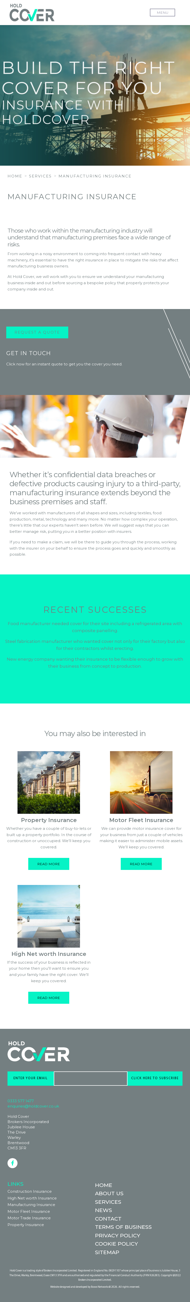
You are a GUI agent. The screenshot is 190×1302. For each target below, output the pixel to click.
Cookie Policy (116, 1244)
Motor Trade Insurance (29, 1218)
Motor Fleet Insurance (141, 820)
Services (108, 1202)
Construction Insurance (30, 1191)
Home (103, 1185)
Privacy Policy (117, 1235)
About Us (109, 1193)
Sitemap (107, 1252)
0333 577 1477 (21, 1100)
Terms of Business (123, 1227)
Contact (108, 1219)
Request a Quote (37, 332)
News (103, 1210)
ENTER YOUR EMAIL (31, 1078)
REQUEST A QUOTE (94, 214)
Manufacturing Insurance (31, 1205)
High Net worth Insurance (49, 954)
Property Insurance (49, 820)
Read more (49, 864)
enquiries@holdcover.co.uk (33, 1106)
